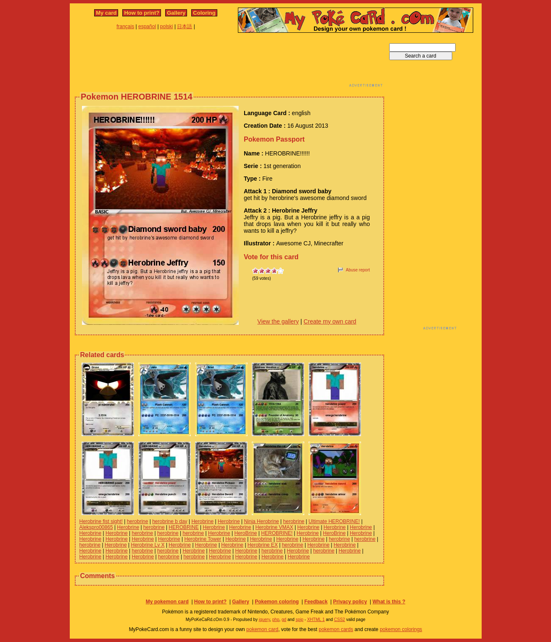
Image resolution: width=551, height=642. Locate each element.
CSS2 (339, 619)
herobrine (137, 521)
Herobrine (202, 521)
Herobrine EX (263, 545)
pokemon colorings (401, 629)
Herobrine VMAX (274, 527)
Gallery (176, 13)
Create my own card (329, 321)
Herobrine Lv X (148, 545)
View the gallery (278, 321)
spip (299, 619)
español (147, 26)
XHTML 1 (316, 619)
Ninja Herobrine (261, 521)
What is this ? (388, 602)
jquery (264, 619)
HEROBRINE (183, 527)
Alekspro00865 (96, 527)
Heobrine (235, 539)
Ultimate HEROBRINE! (334, 521)
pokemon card (262, 629)
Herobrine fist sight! (101, 521)
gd (284, 619)
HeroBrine (246, 533)
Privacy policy (350, 602)
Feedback (315, 602)
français (125, 26)
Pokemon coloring (277, 602)
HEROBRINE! (277, 533)
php (275, 619)
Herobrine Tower (203, 539)
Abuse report (358, 270)
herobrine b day (169, 521)
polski (166, 26)
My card (106, 13)
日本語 (184, 26)
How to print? (141, 13)
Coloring (204, 13)
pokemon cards (336, 629)
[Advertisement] (229, 62)
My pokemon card (167, 602)
